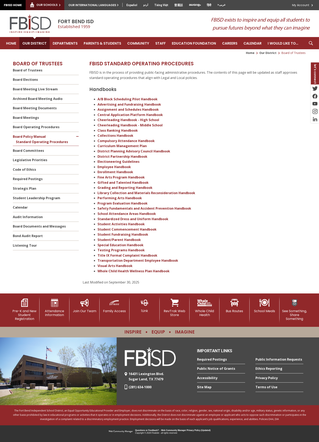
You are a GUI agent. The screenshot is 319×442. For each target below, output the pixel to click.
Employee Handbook (114, 167)
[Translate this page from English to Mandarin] (178, 5)
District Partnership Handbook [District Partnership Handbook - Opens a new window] (122, 156)
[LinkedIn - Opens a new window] (315, 119)
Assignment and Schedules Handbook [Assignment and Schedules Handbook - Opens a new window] (128, 109)
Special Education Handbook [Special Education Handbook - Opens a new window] (121, 245)
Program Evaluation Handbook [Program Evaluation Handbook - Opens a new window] (123, 203)
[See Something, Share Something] (294, 310)
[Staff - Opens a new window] (160, 43)
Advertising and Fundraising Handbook (129, 104)
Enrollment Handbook (115, 172)
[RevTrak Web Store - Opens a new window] (174, 308)
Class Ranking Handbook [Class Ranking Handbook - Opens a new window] (118, 130)
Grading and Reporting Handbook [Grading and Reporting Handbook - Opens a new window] (125, 187)
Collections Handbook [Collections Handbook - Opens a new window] (115, 135)
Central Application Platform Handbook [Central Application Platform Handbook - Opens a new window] (130, 115)
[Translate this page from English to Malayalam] (195, 4)
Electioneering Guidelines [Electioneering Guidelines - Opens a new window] (118, 161)
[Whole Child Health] (204, 308)
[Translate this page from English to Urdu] (145, 4)
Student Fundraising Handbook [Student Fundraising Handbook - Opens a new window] (123, 234)
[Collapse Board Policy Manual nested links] (77, 134)
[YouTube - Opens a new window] (315, 103)
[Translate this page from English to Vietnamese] (161, 5)
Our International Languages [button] (92, 5)
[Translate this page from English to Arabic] (221, 4)
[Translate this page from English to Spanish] (131, 5)
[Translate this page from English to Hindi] (209, 5)
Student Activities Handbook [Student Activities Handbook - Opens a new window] (121, 224)
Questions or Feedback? (147, 430)
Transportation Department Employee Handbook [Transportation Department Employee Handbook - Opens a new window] (138, 260)
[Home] (11, 43)
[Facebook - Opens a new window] (315, 96)
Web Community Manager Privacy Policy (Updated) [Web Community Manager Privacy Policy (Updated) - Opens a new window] (186, 430)
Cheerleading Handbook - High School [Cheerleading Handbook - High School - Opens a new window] (128, 120)
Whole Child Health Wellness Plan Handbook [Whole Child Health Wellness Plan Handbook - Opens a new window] (134, 271)
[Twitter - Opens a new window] (315, 88)
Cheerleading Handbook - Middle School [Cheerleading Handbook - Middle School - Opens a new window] (130, 125)
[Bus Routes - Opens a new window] (234, 306)
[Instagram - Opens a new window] (315, 111)
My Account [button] (300, 5)
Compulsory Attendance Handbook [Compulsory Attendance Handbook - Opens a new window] (126, 141)
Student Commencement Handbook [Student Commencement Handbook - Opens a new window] (127, 229)
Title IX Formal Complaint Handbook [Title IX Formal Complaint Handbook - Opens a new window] (127, 255)
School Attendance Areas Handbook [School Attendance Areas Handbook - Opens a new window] (127, 213)
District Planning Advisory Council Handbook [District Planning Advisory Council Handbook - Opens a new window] (134, 151)
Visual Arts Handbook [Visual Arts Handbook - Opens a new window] (115, 266)
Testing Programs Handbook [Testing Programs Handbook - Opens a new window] (121, 250)
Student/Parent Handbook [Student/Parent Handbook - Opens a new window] (119, 239)
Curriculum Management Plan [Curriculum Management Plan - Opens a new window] (122, 146)
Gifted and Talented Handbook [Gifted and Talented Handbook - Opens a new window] (123, 182)
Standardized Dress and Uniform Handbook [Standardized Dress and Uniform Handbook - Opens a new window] (133, 219)
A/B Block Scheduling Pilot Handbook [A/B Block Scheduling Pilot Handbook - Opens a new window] (128, 99)
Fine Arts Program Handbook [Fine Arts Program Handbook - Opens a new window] (121, 177)
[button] (311, 43)
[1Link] (144, 306)
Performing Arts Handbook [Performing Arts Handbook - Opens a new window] (120, 198)
